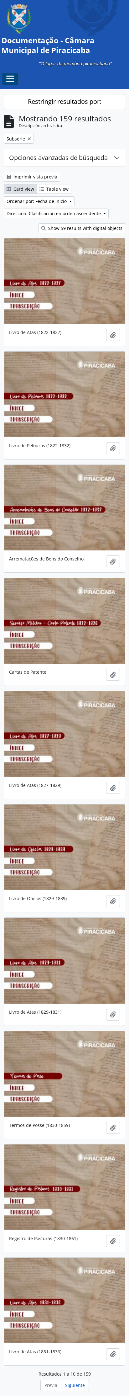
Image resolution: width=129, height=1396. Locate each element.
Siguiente (75, 1385)
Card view (20, 189)
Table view (54, 189)
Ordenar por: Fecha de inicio (37, 201)
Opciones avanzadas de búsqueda (58, 157)
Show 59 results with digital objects (81, 228)
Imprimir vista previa (32, 177)
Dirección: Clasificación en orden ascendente (54, 213)
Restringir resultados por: (64, 101)
